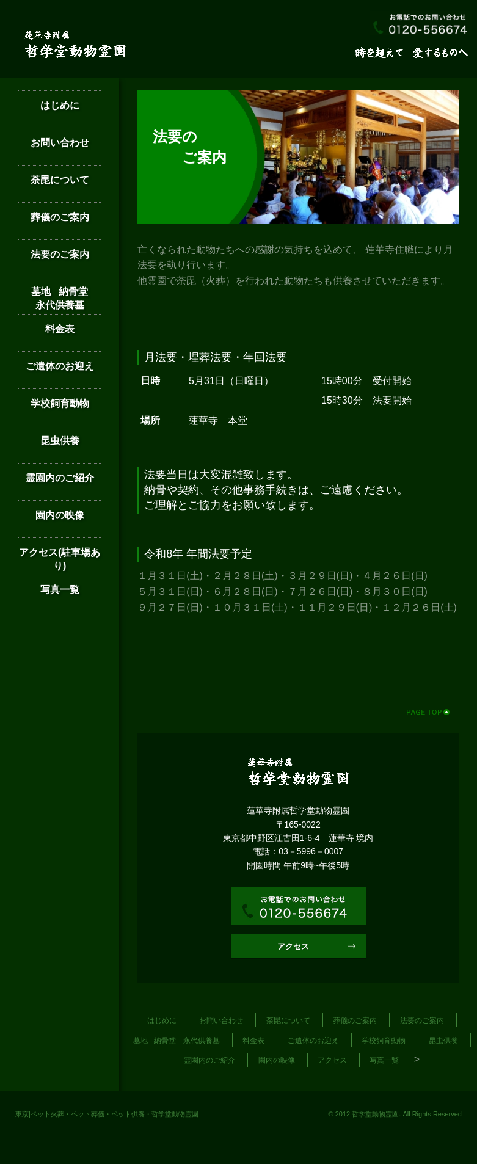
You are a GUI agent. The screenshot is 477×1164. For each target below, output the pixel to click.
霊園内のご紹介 (60, 478)
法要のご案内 (60, 254)
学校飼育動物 (60, 403)
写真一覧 (59, 589)
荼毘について (60, 180)
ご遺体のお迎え (60, 366)
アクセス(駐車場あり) (59, 559)
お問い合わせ (60, 142)
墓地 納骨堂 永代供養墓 (66, 298)
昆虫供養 (59, 440)
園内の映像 (59, 515)
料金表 (60, 329)
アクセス (293, 946)
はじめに (59, 105)
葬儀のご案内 (60, 217)
